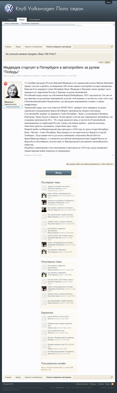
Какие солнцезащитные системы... (61, 243)
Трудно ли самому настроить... (59, 186)
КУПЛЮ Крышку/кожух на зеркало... (61, 351)
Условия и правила (107, 387)
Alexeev (51, 333)
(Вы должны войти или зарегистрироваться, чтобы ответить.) (90, 164)
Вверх (107, 384)
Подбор (101, 62)
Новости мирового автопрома (27, 76)
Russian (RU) (8, 384)
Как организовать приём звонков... (61, 215)
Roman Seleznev (54, 210)
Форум (22, 20)
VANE (50, 349)
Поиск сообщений (11, 23)
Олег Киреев (52, 195)
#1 (113, 155)
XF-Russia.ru (15, 390)
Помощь (93, 384)
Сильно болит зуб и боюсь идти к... (61, 235)
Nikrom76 (51, 354)
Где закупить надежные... (57, 250)
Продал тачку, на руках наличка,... (61, 221)
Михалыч (62, 76)
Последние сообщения (30, 23)
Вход (109, 2)
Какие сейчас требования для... (60, 193)
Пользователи (34, 19)
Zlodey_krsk (52, 328)
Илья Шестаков (54, 224)
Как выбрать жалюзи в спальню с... (61, 208)
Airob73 (50, 319)
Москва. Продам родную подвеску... (61, 337)
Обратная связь (82, 384)
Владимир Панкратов (56, 203)
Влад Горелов (53, 217)
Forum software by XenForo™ (24, 387)
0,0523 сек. (60, 387)
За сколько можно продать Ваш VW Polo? (31, 53)
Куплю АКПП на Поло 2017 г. (59, 316)
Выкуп (107, 62)
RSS (112, 384)
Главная (11, 19)
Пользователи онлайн (53, 363)
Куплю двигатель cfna (56, 331)
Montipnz (51, 340)
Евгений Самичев (54, 188)
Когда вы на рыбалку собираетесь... (61, 200)
